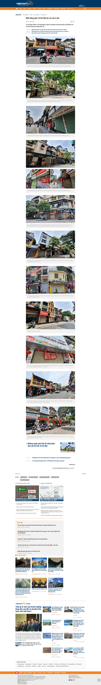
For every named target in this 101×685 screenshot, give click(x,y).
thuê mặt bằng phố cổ (25, 480)
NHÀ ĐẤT (44, 8)
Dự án (31, 14)
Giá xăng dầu (78, 664)
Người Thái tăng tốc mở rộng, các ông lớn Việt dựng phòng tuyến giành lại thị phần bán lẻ (27, 510)
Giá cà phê (56, 664)
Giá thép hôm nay (20, 666)
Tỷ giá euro (45, 664)
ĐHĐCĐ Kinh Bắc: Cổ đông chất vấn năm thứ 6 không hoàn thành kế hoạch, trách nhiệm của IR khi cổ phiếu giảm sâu (52, 512)
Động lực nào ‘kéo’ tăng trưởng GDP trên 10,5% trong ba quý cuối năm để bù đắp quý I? (78, 635)
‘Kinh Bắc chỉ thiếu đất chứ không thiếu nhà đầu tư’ (52, 515)
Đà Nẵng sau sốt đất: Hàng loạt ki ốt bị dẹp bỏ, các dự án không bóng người (51, 457)
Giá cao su (44, 666)
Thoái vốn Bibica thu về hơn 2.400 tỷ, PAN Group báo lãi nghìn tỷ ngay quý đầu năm (57, 650)
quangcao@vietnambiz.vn (76, 677)
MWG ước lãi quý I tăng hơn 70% (39, 589)
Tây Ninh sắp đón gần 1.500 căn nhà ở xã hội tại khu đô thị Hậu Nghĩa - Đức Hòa (38, 545)
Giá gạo (39, 666)
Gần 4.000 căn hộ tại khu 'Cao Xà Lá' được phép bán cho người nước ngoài (51, 499)
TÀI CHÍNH (39, 8)
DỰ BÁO (24, 8)
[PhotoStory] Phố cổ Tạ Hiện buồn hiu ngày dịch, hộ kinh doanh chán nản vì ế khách (49, 29)
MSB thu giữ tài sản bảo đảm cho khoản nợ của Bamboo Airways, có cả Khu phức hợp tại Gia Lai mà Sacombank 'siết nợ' (57, 637)
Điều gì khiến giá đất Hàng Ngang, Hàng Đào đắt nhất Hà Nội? (45, 33)
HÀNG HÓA (29, 8)
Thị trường (25, 14)
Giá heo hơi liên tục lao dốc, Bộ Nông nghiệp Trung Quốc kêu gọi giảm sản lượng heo (22, 570)
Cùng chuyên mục (46, 483)
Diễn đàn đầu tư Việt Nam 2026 (62, 666)
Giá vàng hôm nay (20, 664)
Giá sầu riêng (28, 666)
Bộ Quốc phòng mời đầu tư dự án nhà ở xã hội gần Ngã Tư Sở (52, 504)
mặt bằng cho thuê (55, 477)
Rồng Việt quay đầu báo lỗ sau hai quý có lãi (29, 551)
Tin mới (20, 522)
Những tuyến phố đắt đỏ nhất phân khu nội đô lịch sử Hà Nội (41, 444)
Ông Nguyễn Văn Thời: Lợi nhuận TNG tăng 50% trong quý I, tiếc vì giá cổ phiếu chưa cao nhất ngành (39, 532)
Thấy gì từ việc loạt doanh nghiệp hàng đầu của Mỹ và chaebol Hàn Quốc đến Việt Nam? (28, 609)
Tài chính (75, 615)
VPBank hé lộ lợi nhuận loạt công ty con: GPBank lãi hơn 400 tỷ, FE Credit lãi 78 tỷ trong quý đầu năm (79, 610)
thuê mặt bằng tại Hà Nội (44, 477)
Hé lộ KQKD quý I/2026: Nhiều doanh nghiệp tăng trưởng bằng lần (39, 570)
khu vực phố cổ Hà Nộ (33, 477)
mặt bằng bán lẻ (24, 477)
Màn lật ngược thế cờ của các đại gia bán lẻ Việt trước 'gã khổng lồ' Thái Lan (27, 499)
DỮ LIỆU (68, 8)
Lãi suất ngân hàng (71, 664)
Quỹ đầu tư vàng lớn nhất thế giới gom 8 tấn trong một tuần (32, 539)
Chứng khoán (20, 553)
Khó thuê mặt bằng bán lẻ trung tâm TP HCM (26, 513)
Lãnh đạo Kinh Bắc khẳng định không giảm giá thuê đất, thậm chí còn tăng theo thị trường (52, 507)
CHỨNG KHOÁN (50, 8)
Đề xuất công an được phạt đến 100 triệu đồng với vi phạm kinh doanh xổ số (37, 525)
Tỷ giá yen (40, 664)
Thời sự (19, 527)
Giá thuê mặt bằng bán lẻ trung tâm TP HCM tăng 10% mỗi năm (27, 504)
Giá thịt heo (34, 666)
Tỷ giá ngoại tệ (28, 664)
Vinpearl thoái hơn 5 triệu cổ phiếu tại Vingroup (57, 622)
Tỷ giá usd (35, 664)
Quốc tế (49, 574)
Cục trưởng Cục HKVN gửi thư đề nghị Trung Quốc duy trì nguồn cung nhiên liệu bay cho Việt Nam (79, 650)
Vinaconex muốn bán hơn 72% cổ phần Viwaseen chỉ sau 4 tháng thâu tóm (55, 590)
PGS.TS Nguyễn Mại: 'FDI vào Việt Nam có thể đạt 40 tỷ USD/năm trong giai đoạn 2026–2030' (31, 644)
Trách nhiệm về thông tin (22, 683)
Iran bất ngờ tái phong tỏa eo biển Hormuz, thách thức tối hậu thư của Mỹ (55, 570)
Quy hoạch (36, 14)
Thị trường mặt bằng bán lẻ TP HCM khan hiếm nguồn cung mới (48, 461)
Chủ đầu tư (43, 14)
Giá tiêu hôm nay (63, 664)
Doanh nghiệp (34, 574)
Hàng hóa (19, 534)
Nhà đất (18, 15)
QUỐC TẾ (34, 8)
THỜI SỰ (20, 8)
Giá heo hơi (51, 664)
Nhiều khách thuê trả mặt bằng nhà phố (25, 507)
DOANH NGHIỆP (57, 8)
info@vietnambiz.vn (24, 682)
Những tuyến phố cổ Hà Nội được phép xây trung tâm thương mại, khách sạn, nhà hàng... (50, 31)
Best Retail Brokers (51, 666)
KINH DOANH (63, 8)
